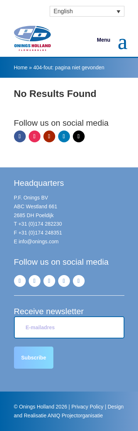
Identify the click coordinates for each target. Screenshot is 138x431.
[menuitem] (87, 11)
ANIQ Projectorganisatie (75, 415)
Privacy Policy (87, 407)
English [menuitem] (63, 11)
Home (21, 67)
